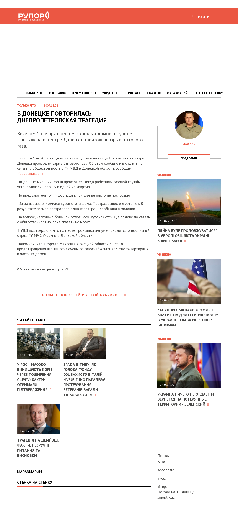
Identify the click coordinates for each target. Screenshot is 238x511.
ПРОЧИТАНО (132, 93)
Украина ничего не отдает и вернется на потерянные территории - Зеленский (185, 399)
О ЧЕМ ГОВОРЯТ (84, 93)
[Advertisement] (119, 56)
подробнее (189, 158)
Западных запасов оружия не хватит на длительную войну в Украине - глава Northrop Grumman (187, 317)
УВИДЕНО (109, 93)
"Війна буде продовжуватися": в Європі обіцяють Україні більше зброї (187, 235)
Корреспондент (30, 173)
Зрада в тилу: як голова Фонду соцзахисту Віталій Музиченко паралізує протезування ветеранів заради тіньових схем (84, 379)
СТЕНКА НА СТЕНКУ (208, 93)
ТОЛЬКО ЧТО (34, 93)
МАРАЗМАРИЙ (177, 93)
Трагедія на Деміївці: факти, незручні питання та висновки (38, 448)
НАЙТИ (204, 17)
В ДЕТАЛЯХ (57, 93)
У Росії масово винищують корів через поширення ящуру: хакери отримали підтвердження (35, 377)
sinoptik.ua (166, 497)
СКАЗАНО (154, 93)
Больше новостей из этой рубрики (84, 294)
